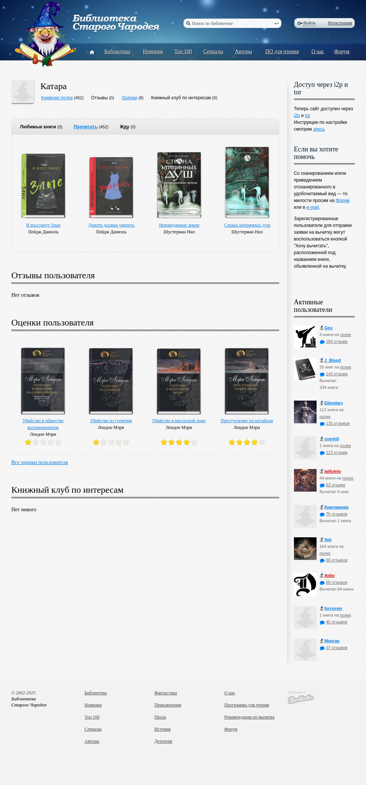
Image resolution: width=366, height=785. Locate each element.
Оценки (129, 97)
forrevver (331, 608)
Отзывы (99, 97)
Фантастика (165, 693)
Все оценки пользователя (39, 462)
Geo (326, 327)
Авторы (243, 51)
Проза (160, 717)
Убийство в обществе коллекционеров (43, 424)
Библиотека (118, 51)
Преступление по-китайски (247, 420)
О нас (318, 51)
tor (307, 115)
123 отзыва (334, 452)
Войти (309, 23)
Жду (124, 127)
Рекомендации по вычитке (249, 717)
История (162, 729)
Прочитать (85, 127)
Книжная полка (57, 97)
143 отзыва (334, 374)
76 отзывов (334, 514)
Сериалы (213, 51)
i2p (297, 115)
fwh (326, 539)
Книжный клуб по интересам (181, 97)
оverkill (329, 438)
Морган (330, 640)
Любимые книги (38, 127)
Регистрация (340, 23)
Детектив (163, 741)
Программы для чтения (246, 705)
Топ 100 (183, 51)
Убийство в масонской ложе (179, 420)
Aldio (327, 575)
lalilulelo (330, 471)
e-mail (312, 207)
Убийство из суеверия (111, 420)
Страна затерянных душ (247, 225)
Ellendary (331, 403)
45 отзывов (334, 622)
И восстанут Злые (43, 225)
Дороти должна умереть (111, 225)
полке (345, 334)
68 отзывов (334, 560)
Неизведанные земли (179, 225)
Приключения (167, 705)
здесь (319, 129)
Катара (53, 86)
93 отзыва (332, 485)
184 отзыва (334, 341)
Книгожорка (334, 507)
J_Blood (330, 360)
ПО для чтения (282, 51)
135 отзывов (335, 423)
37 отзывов (334, 647)
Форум (342, 51)
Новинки (153, 51)
